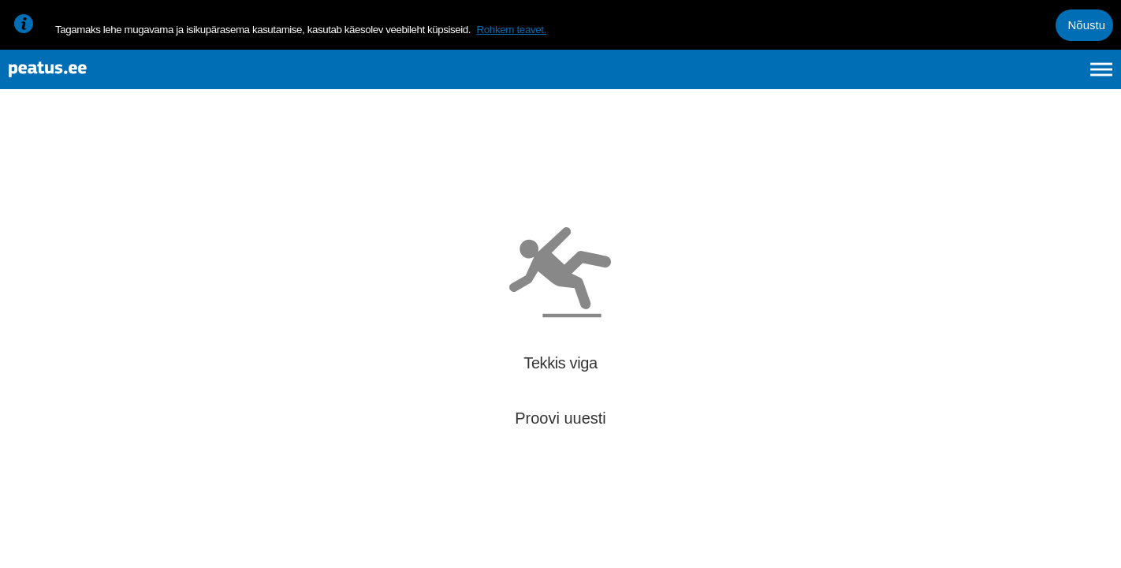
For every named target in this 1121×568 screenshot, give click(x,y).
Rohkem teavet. (511, 30)
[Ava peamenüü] (1101, 77)
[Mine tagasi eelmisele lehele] (25, 155)
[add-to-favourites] (351, 169)
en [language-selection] (976, 77)
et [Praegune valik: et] (933, 77)
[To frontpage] (91, 78)
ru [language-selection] (1059, 77)
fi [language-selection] (1017, 77)
